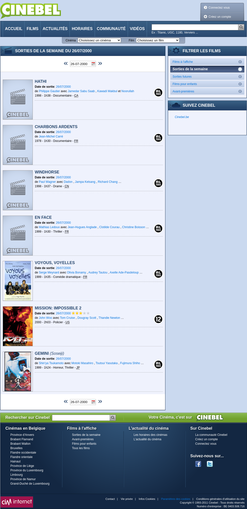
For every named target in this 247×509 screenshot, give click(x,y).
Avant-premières (208, 91)
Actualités (55, 29)
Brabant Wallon (20, 443)
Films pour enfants (208, 84)
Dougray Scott (86, 318)
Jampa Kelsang (85, 182)
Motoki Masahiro (82, 363)
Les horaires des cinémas (150, 435)
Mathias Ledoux (49, 227)
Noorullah (128, 91)
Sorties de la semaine (86, 435)
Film (131, 40)
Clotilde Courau (109, 227)
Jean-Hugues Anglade (82, 227)
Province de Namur (23, 479)
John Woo (45, 318)
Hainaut (15, 461)
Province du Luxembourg (26, 470)
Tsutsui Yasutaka (107, 363)
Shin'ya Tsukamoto (51, 363)
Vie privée (127, 498)
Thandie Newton (109, 318)
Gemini (49, 353)
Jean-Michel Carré (51, 136)
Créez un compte (220, 16)
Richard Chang (108, 182)
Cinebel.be (182, 117)
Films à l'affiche (208, 62)
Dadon (68, 182)
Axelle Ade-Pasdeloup (124, 272)
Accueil (13, 29)
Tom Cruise (67, 318)
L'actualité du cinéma (147, 439)
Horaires (82, 29)
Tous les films (81, 448)
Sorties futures (208, 76)
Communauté (111, 29)
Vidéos (137, 29)
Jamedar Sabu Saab (81, 91)
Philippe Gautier (49, 91)
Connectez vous (219, 7)
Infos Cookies (147, 498)
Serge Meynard (49, 272)
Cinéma (71, 40)
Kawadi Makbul (107, 91)
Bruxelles (16, 448)
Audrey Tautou (97, 272)
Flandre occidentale (23, 452)
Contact (110, 498)
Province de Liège (22, 466)
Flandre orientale (21, 457)
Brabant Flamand (21, 439)
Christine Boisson (133, 227)
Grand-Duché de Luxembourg (30, 483)
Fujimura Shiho (130, 363)
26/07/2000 (63, 86)
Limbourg (16, 474)
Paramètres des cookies (175, 498)
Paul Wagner (47, 182)
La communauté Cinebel (211, 435)
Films (32, 29)
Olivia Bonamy (76, 272)
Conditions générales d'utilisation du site (220, 498)
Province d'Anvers (22, 435)
